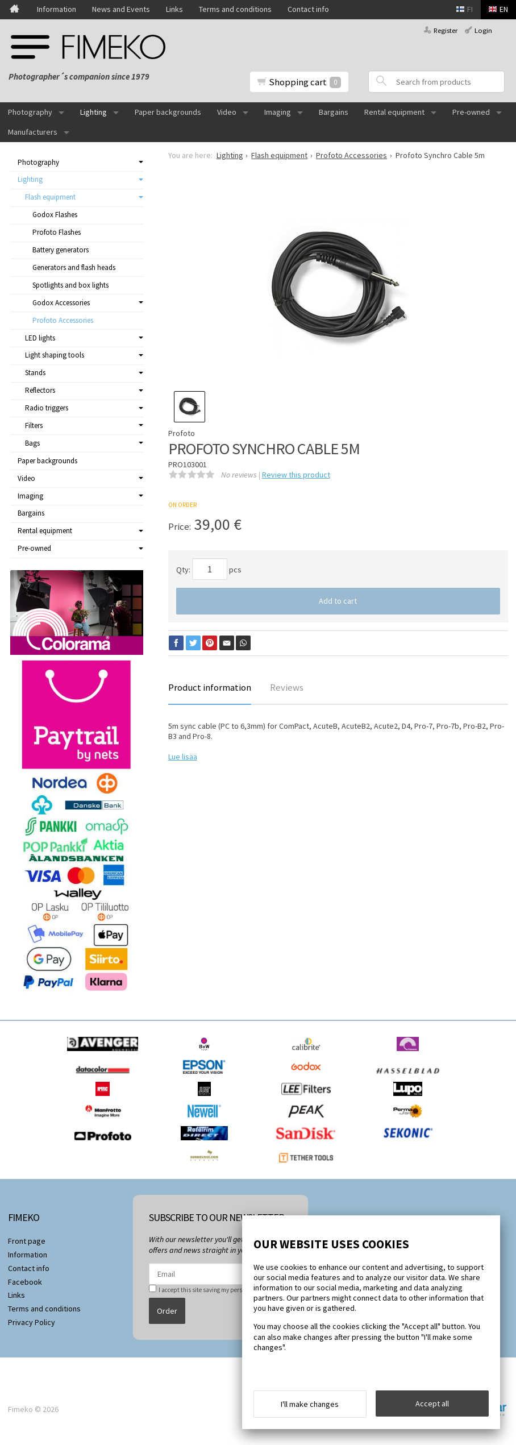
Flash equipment (50, 197)
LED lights (40, 338)
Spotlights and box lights (70, 285)
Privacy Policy (31, 1322)
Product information (209, 687)
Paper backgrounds (168, 112)
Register (445, 30)
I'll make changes (310, 1404)
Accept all (432, 1403)
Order (167, 1311)
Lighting (93, 112)
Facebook (25, 1282)
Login (483, 30)
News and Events (121, 9)
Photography (30, 112)
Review (296, 475)
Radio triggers (46, 408)
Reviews (286, 687)
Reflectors (40, 390)
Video (226, 112)
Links (174, 9)
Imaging (277, 112)
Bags (32, 443)
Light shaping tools (54, 355)
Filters (34, 425)
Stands (35, 372)
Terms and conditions (235, 9)
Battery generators (60, 250)
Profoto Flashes (56, 232)
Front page (26, 1241)
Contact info (308, 9)
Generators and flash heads (73, 267)
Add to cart (338, 601)
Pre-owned (471, 112)
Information (56, 9)
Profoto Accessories (62, 320)
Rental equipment (394, 112)
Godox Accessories (61, 303)
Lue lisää (182, 756)
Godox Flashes (54, 214)
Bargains (333, 112)
